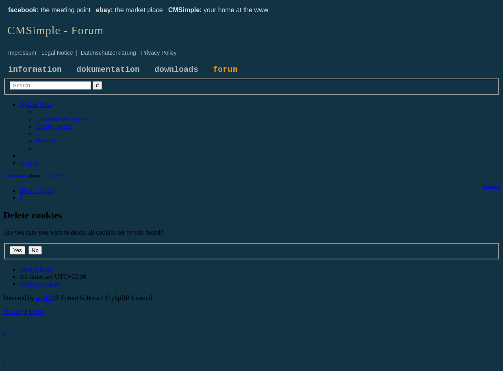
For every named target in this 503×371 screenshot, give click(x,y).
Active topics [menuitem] (15, 175)
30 (57, 175)
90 (64, 175)
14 (51, 175)
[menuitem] (62, 119)
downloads (176, 69)
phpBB (45, 297)
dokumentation (108, 69)
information (35, 69)
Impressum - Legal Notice (40, 53)
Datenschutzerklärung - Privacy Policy (129, 53)
